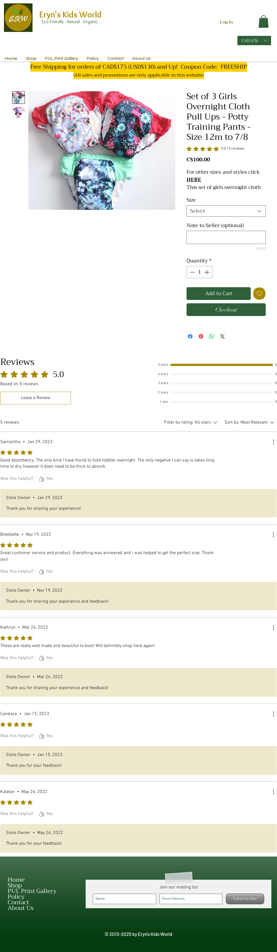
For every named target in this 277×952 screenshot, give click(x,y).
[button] (254, 40)
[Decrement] (191, 272)
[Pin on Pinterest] (201, 336)
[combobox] (226, 211)
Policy (16, 896)
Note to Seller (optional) (215, 225)
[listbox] (254, 40)
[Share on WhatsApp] (211, 336)
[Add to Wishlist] (259, 293)
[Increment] (207, 272)
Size (191, 199)
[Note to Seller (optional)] (226, 237)
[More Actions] (273, 442)
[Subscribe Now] (245, 899)
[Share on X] (222, 336)
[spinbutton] (199, 272)
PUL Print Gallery (32, 891)
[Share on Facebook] (190, 336)
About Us (21, 908)
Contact (18, 902)
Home (16, 880)
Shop (15, 885)
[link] (263, 21)
